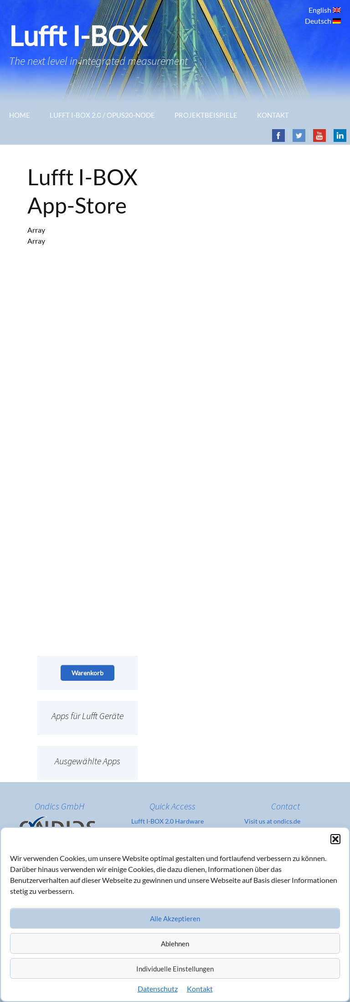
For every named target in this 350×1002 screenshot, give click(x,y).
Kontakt (200, 988)
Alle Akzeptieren (175, 918)
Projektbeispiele (206, 115)
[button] (335, 839)
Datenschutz (158, 988)
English (321, 9)
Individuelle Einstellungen (175, 969)
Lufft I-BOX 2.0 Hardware (167, 821)
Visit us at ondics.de (272, 821)
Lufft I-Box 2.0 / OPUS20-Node (102, 115)
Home (19, 115)
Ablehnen (175, 943)
